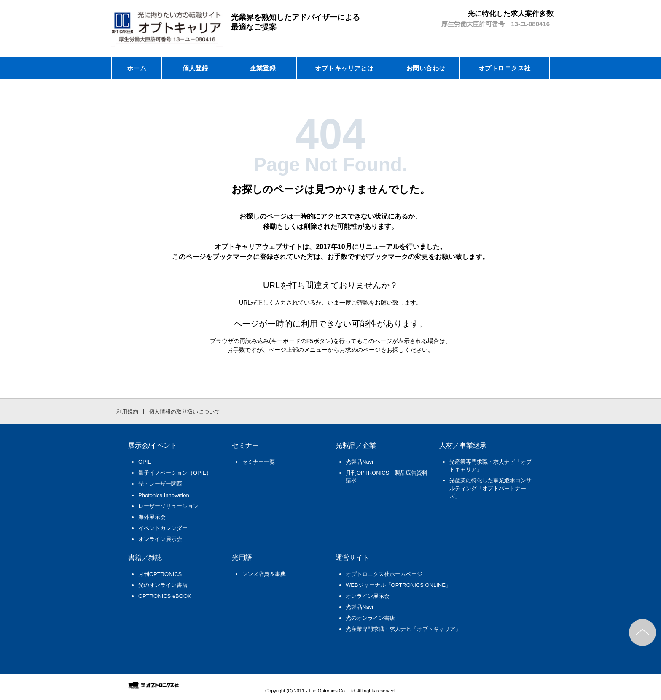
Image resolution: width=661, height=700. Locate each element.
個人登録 (196, 68)
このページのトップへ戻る (642, 632)
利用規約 (127, 411)
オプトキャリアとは (344, 68)
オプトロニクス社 (504, 68)
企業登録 (263, 68)
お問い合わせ (426, 68)
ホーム (136, 68)
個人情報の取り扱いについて (184, 411)
